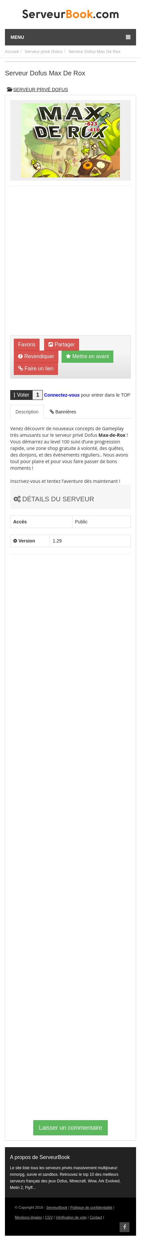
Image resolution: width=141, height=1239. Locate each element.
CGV (49, 1217)
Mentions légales (28, 1217)
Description (27, 411)
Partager (61, 344)
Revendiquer (36, 356)
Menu (70, 37)
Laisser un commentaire (70, 1127)
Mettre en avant (87, 356)
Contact (96, 1217)
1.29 (57, 540)
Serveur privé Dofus (44, 51)
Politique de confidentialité (91, 1207)
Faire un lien (36, 368)
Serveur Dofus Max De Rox (94, 51)
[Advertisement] (70, 261)
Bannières (63, 411)
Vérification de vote (71, 1217)
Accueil (12, 51)
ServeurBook (57, 1207)
